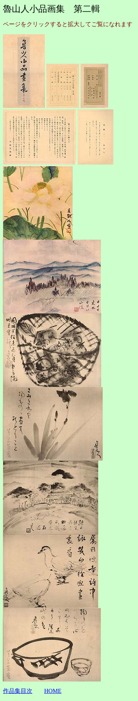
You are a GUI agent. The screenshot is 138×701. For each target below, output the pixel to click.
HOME (52, 691)
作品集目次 (17, 691)
